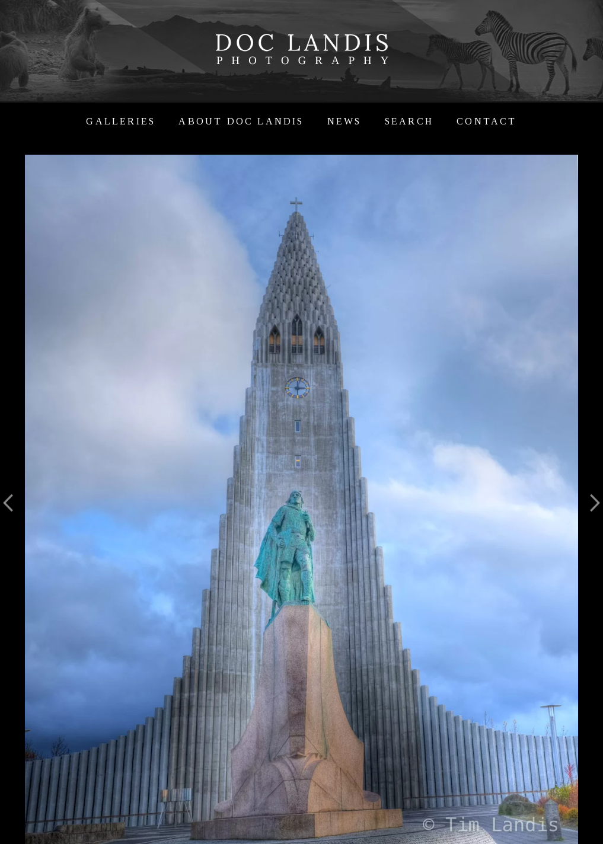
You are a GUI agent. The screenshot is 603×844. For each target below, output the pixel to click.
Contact (486, 121)
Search (409, 121)
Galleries (120, 121)
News (344, 121)
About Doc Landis (241, 121)
